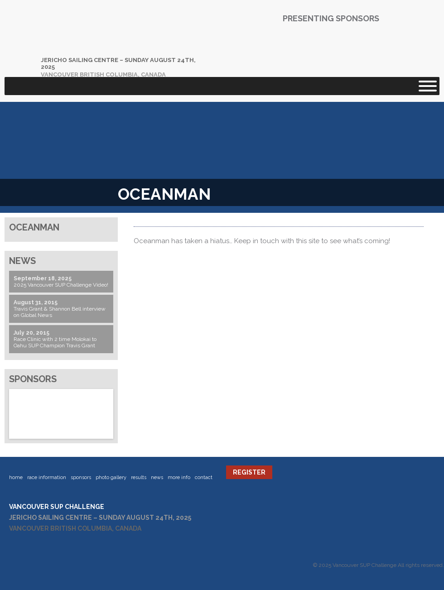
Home (16, 477)
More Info (179, 477)
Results (138, 477)
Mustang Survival (342, 46)
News (157, 477)
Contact (203, 477)
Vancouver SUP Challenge (102, 38)
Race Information (46, 477)
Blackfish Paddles (265, 46)
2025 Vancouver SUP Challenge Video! (61, 285)
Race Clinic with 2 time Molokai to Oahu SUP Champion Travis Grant (55, 342)
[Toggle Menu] (428, 86)
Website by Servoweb (240, 576)
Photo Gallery (111, 477)
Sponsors (81, 477)
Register (249, 472)
